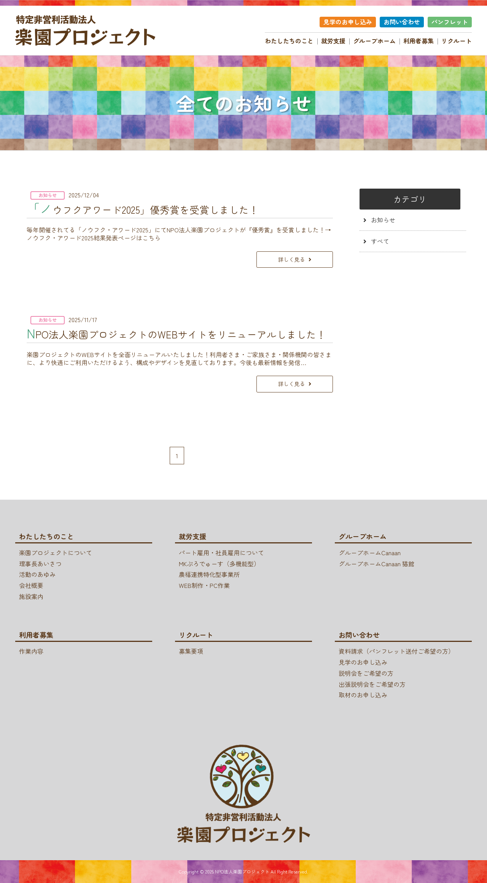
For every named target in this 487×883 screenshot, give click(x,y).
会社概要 (31, 585)
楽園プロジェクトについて (55, 552)
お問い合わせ (402, 21)
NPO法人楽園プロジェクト (242, 871)
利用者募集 (418, 40)
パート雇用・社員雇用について (221, 552)
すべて (374, 241)
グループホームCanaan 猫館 (376, 563)
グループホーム (374, 40)
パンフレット (449, 21)
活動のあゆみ (37, 574)
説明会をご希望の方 (366, 673)
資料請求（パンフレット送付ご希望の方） (396, 651)
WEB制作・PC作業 (204, 585)
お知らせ (377, 219)
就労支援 (333, 40)
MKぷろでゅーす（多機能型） (219, 563)
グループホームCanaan (370, 552)
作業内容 (31, 651)
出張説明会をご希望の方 (372, 684)
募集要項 (191, 651)
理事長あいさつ (40, 563)
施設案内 (31, 596)
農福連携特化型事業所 (209, 574)
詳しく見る (286, 259)
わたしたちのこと (289, 40)
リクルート (456, 40)
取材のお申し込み (363, 695)
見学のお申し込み (347, 21)
